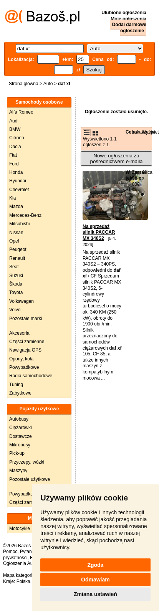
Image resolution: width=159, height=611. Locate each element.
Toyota (16, 292)
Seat (14, 266)
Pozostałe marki (25, 318)
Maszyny (18, 470)
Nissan (16, 232)
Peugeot (17, 249)
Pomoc (10, 551)
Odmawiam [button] (95, 579)
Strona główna (23, 83)
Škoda (15, 284)
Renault (17, 258)
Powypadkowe (24, 367)
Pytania (27, 551)
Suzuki (16, 275)
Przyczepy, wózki (26, 462)
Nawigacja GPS (25, 350)
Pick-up (17, 453)
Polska (23, 581)
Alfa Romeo (21, 112)
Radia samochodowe (30, 375)
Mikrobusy (19, 445)
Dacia (15, 146)
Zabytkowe (20, 393)
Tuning (16, 384)
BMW (14, 129)
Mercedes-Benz (25, 215)
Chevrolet (19, 189)
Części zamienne (26, 341)
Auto (48, 83)
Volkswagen (21, 301)
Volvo (14, 309)
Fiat (13, 155)
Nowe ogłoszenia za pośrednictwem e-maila (116, 158)
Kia (12, 198)
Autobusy (18, 419)
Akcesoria (19, 333)
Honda (16, 172)
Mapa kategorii (18, 575)
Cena (131, 132)
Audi (13, 121)
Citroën (16, 137)
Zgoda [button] (95, 565)
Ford (14, 164)
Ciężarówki (20, 427)
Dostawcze (20, 436)
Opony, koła (21, 359)
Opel (14, 241)
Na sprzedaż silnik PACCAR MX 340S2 (99, 232)
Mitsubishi (19, 223)
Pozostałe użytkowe (29, 479)
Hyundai (17, 180)
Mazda (16, 206)
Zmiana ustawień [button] (95, 594)
